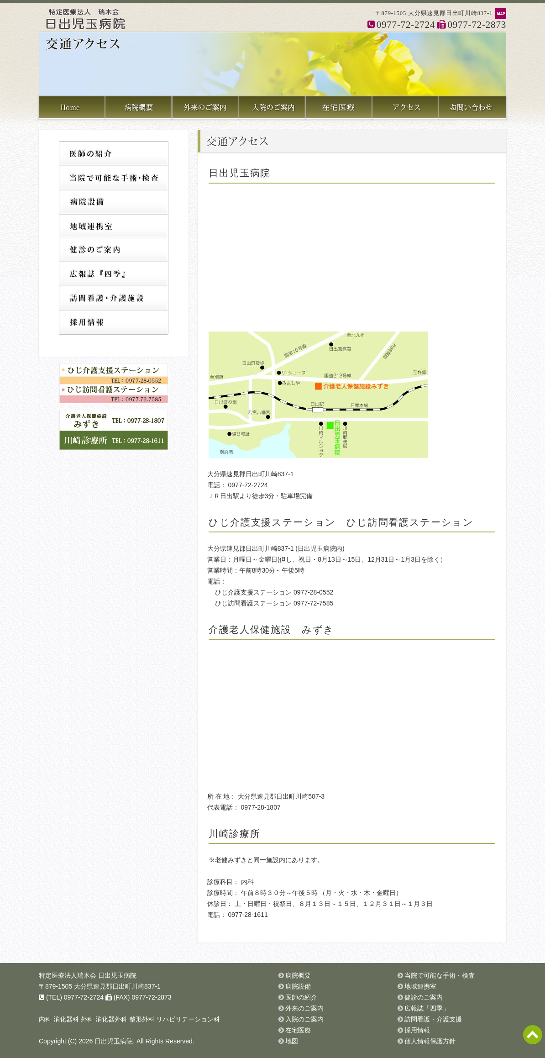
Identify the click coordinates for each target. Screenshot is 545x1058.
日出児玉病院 (113, 1041)
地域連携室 (113, 226)
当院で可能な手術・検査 (113, 177)
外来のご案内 (304, 1008)
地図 (291, 1041)
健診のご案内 (113, 250)
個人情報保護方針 (430, 1041)
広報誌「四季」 (113, 274)
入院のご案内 (304, 1019)
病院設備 (113, 201)
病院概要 (298, 975)
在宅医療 (298, 1030)
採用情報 (113, 323)
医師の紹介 (113, 153)
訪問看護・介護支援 (113, 298)
